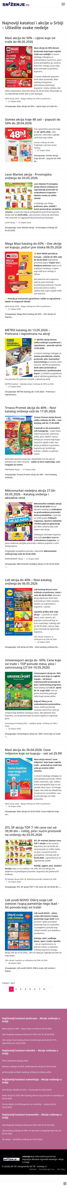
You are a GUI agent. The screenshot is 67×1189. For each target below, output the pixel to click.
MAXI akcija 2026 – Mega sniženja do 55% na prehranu (27, 98)
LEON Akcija (10, 222)
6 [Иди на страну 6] (34, 989)
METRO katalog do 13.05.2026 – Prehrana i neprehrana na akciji (27, 332)
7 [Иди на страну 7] (39, 989)
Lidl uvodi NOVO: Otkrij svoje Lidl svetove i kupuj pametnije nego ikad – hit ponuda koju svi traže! (32, 903)
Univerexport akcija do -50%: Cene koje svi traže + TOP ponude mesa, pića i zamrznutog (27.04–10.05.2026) (33, 663)
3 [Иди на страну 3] (20, 989)
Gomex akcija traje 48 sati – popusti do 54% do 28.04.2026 (32, 121)
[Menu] (63, 4)
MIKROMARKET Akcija (14, 559)
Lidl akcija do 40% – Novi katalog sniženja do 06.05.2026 (28, 581)
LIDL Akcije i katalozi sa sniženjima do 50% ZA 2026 (45, 638)
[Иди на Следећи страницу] (48, 987)
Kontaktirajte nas (46, 1169)
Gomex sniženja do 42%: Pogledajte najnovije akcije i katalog (45, 145)
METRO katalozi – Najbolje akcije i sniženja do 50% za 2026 (29, 384)
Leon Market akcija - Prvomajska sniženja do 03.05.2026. (28, 176)
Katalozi (32, 1169)
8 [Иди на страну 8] (44, 989)
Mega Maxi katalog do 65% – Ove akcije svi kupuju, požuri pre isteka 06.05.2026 (33, 245)
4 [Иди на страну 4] (25, 989)
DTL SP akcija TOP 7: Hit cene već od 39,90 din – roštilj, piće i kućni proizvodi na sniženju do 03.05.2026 (33, 831)
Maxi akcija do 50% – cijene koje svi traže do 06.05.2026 (30, 39)
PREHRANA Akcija (12, 469)
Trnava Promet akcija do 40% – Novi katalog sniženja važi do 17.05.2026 (30, 409)
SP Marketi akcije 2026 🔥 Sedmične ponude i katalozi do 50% (30, 879)
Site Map (61, 1169)
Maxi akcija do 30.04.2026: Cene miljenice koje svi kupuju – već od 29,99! (33, 751)
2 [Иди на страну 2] (16, 989)
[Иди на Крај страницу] (51, 987)
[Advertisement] (33, 1185)
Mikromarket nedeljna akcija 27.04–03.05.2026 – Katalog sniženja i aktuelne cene (30, 494)
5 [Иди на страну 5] (30, 989)
